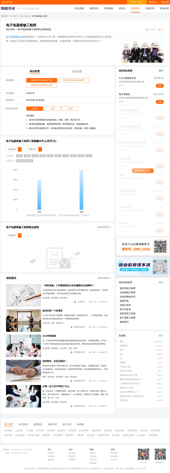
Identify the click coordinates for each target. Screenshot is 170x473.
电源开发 (124, 301)
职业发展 (54, 298)
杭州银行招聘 (33, 435)
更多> (161, 71)
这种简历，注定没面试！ (54, 361)
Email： (8, 453)
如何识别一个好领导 (52, 310)
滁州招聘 (8, 435)
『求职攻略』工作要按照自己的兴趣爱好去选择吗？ (68, 285)
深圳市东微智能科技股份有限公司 (133, 98)
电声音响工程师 (127, 288)
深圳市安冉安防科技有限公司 (131, 82)
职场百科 (135, 8)
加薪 (75, 348)
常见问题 (93, 456)
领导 (53, 323)
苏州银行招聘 (103, 435)
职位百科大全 (25, 16)
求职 (66, 377)
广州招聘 (29, 431)
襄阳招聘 (46, 435)
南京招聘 (72, 431)
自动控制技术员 (127, 296)
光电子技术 (125, 305)
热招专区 (93, 8)
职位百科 (14, 16)
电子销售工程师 (127, 318)
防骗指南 (93, 463)
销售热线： (6, 450)
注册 (140, 2)
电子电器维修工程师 (16, 37)
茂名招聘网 (119, 431)
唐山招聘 (116, 435)
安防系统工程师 (127, 313)
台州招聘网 (20, 435)
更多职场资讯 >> (105, 278)
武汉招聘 (51, 431)
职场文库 (149, 8)
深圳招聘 (40, 431)
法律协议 (51, 456)
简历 (44, 377)
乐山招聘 (141, 435)
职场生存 (59, 323)
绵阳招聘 (69, 435)
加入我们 (72, 453)
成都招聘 (108, 431)
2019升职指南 (49, 336)
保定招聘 (91, 435)
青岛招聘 (144, 431)
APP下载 (8, 2)
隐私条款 (51, 460)
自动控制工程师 (127, 292)
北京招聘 (8, 431)
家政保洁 (124, 322)
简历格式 (51, 377)
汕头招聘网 (84, 431)
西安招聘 (61, 431)
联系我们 (72, 456)
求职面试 (11, 278)
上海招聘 (19, 431)
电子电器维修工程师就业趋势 (22, 227)
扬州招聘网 (132, 431)
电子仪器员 (125, 309)
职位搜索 (79, 8)
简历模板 (108, 8)
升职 (70, 348)
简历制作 (59, 377)
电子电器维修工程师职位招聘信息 (34, 29)
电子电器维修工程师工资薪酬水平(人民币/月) (31, 141)
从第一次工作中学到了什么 (55, 386)
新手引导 (93, 460)
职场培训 (46, 298)
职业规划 (63, 298)
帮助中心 (93, 453)
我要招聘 (165, 2)
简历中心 (114, 460)
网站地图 (114, 453)
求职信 (122, 8)
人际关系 (46, 323)
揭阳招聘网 (96, 431)
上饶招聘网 (153, 435)
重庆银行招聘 (128, 435)
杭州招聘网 (155, 431)
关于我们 (51, 453)
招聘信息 (153, 2)
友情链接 (72, 460)
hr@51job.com (16, 453)
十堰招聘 (80, 435)
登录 (134, 2)
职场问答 (164, 8)
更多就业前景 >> (105, 227)
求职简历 (73, 377)
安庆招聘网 (58, 435)
